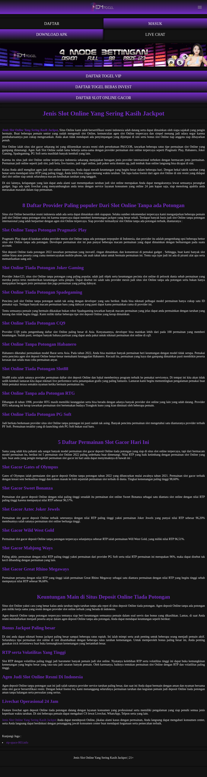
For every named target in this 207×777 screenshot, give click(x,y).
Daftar (51, 24)
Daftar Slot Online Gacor (103, 98)
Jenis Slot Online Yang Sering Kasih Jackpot (29, 720)
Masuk (155, 24)
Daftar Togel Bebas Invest (103, 87)
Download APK (51, 34)
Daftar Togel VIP (103, 76)
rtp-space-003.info (17, 742)
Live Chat (155, 34)
